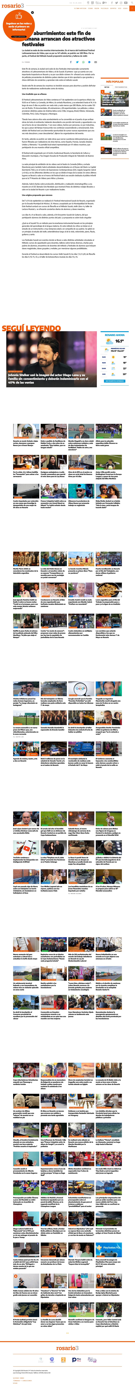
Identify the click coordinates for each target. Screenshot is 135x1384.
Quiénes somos (18, 1378)
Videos (125, 8)
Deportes (113, 8)
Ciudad (90, 8)
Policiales (104, 8)
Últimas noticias (80, 8)
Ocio (119, 8)
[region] (67, 19)
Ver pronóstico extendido (115, 381)
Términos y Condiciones (22, 1381)
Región (96, 8)
